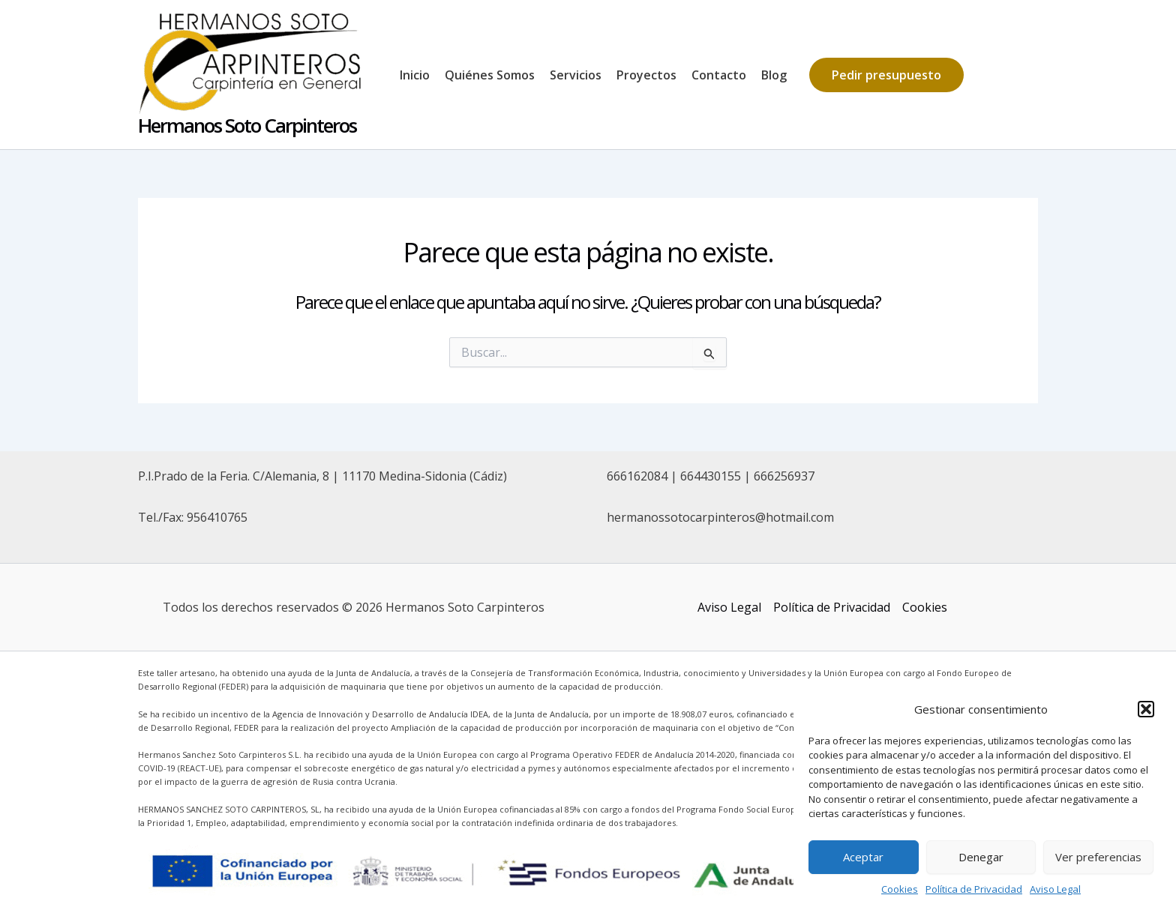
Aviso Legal (1055, 889)
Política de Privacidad (974, 889)
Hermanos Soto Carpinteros (247, 125)
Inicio (415, 75)
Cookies (899, 889)
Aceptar (863, 856)
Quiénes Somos (490, 75)
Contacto (719, 75)
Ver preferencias (1098, 856)
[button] (1146, 709)
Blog (774, 75)
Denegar (981, 856)
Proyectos (646, 75)
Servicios (576, 75)
